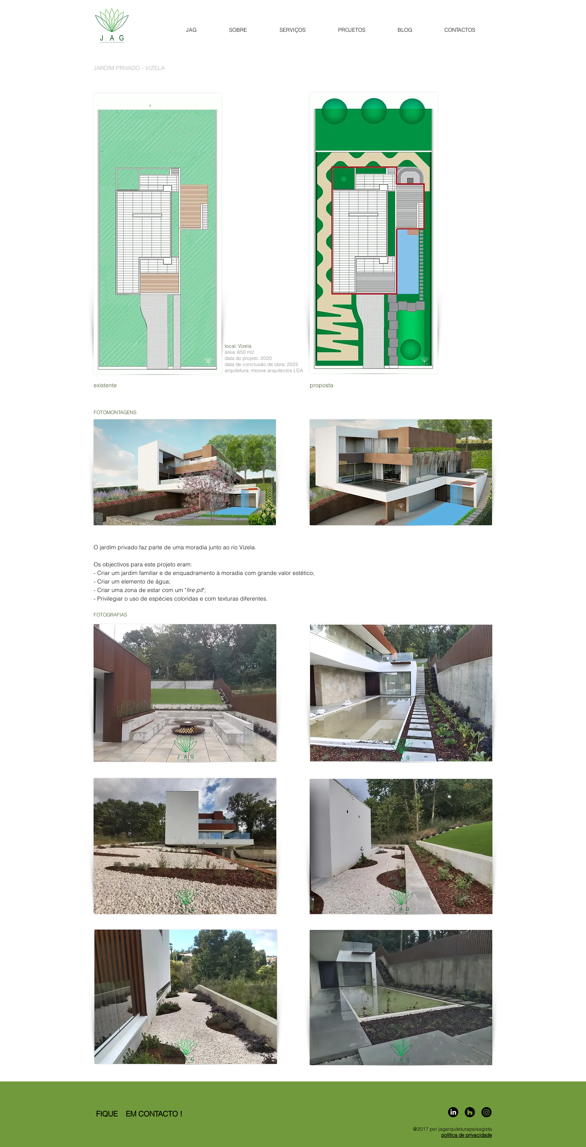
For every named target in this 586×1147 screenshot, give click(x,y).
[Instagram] (486, 1112)
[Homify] (470, 1112)
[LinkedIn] (453, 1112)
